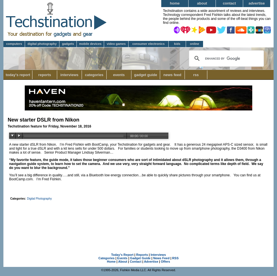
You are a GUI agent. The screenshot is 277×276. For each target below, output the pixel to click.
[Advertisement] (138, 218)
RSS (196, 75)
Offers (165, 261)
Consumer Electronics (148, 43)
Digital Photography (42, 43)
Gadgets (68, 43)
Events (119, 75)
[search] (225, 58)
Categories (96, 75)
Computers (14, 43)
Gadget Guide (145, 75)
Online (194, 43)
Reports (44, 75)
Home (175, 3)
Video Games (116, 43)
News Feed (172, 75)
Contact (229, 3)
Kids (177, 43)
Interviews (69, 75)
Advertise (257, 3)
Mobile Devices (90, 43)
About (202, 3)
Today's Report (18, 75)
